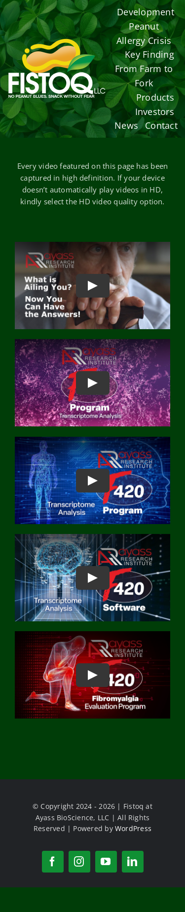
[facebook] (53, 862)
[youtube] (106, 862)
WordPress (133, 828)
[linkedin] (133, 862)
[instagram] (79, 862)
